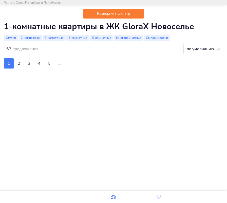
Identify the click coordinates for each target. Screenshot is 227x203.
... (59, 63)
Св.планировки (157, 38)
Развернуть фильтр (113, 13)
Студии (11, 38)
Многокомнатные (128, 38)
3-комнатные (54, 38)
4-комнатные (77, 38)
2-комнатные (30, 38)
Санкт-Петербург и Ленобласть (38, 3)
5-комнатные (101, 38)
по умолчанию (201, 49)
